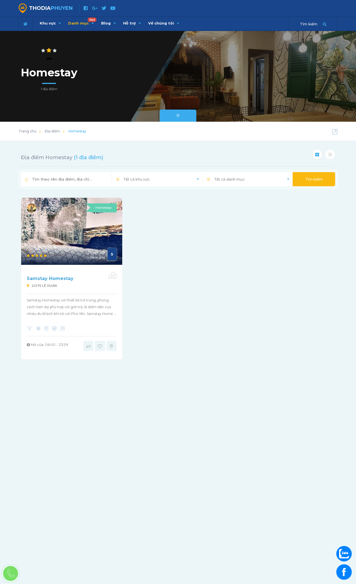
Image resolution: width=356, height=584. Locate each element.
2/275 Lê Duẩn (42, 286)
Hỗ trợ (132, 23)
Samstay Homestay (50, 278)
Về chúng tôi (163, 23)
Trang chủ (27, 131)
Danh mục (82, 21)
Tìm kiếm (314, 179)
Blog (108, 23)
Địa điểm (52, 131)
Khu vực (50, 23)
